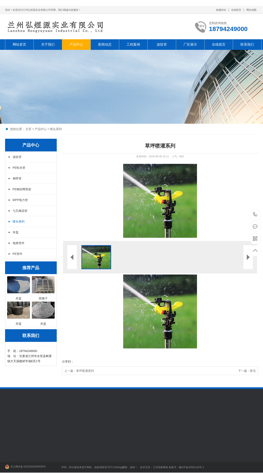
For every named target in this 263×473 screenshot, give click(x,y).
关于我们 (48, 44)
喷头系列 (56, 129)
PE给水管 (19, 167)
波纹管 (162, 44)
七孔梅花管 (20, 210)
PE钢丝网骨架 (22, 189)
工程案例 (133, 44)
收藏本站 (221, 9)
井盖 (16, 232)
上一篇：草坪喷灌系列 (79, 370)
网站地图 (251, 9)
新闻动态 (105, 44)
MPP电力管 (20, 200)
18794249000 (255, 214)
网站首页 (19, 44)
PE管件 (18, 254)
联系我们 (247, 44)
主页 (28, 129)
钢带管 (17, 178)
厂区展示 (190, 44)
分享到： (68, 361)
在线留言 (236, 9)
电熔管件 (18, 243)
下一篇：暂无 (247, 370)
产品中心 (76, 44)
